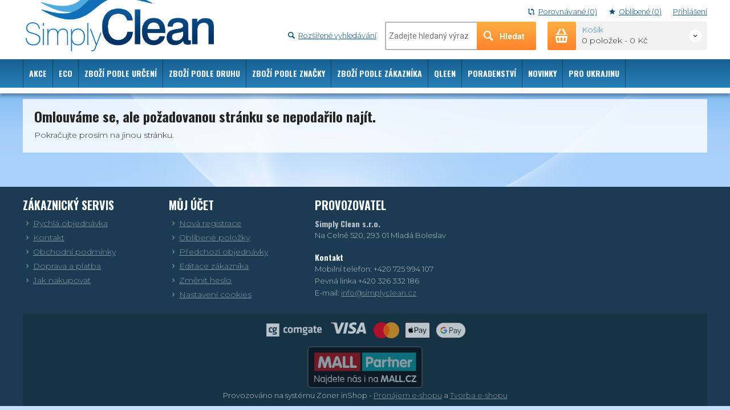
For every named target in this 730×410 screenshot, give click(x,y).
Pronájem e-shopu (408, 395)
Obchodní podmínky (69, 252)
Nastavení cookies (210, 294)
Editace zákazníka (209, 266)
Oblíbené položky (209, 237)
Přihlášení (690, 11)
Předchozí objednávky (218, 252)
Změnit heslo (200, 280)
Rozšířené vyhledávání (332, 35)
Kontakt (43, 237)
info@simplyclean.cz (378, 292)
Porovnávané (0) (562, 11)
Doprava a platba (62, 266)
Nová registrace (205, 223)
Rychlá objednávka (65, 223)
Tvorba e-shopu (479, 395)
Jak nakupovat (57, 280)
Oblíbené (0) (635, 11)
